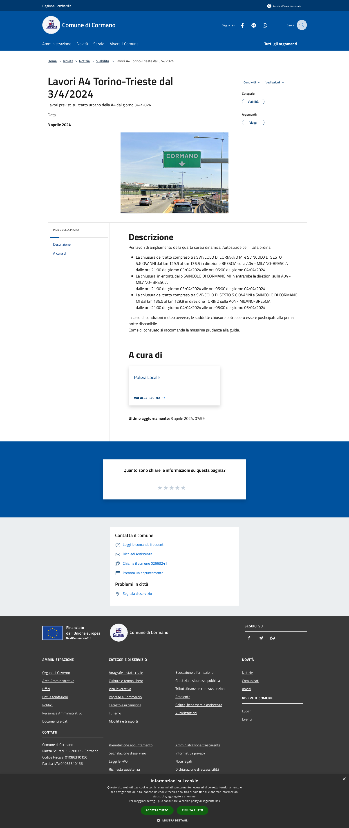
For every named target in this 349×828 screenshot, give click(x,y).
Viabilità (102, 61)
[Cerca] (301, 25)
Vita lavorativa (120, 688)
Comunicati (250, 680)
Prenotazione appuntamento (130, 745)
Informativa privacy (190, 753)
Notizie (84, 61)
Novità (68, 61)
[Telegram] (250, 25)
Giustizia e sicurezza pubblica (197, 680)
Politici (47, 705)
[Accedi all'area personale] (284, 6)
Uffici (46, 688)
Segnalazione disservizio (127, 753)
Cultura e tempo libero (126, 680)
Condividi (253, 82)
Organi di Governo (56, 672)
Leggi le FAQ (118, 761)
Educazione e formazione (194, 672)
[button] (174, 820)
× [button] (344, 779)
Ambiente (182, 696)
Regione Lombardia (57, 6)
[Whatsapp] (261, 25)
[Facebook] (238, 25)
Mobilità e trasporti (123, 721)
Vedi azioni (276, 82)
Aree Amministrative (58, 680)
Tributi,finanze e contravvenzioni (200, 688)
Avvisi (246, 688)
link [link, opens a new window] (217, 801)
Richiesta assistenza (124, 769)
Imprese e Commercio (125, 697)
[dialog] (174, 801)
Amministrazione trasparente (197, 745)
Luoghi (247, 711)
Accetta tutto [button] (157, 810)
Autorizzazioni (186, 713)
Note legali (183, 761)
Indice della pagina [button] (66, 230)
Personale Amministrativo (62, 713)
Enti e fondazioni (55, 697)
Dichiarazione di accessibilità (197, 769)
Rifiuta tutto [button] (192, 810)
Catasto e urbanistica (125, 705)
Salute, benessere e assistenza (198, 704)
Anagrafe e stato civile (126, 672)
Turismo (115, 713)
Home (52, 61)
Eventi (247, 719)
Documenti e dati (55, 721)
